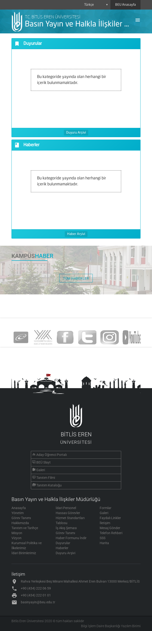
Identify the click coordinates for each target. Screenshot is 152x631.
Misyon (16, 533)
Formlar (105, 508)
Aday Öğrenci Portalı (51, 455)
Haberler (62, 548)
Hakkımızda (20, 523)
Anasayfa (18, 508)
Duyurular (63, 543)
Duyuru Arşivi (76, 132)
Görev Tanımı (21, 518)
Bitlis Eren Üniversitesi (27, 621)
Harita (104, 543)
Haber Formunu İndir (71, 538)
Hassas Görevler (68, 513)
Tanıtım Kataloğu (49, 485)
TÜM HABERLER (76, 278)
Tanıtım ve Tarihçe (24, 528)
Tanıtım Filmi (45, 478)
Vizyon (16, 538)
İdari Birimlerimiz (23, 553)
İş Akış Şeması (66, 528)
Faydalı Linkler (110, 518)
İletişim (105, 523)
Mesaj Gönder (110, 528)
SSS (102, 538)
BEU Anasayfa (125, 4)
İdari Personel (66, 508)
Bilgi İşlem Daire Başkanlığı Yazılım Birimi (111, 626)
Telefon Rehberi (111, 533)
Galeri (40, 470)
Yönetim (17, 513)
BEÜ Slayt (43, 462)
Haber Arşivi (76, 234)
